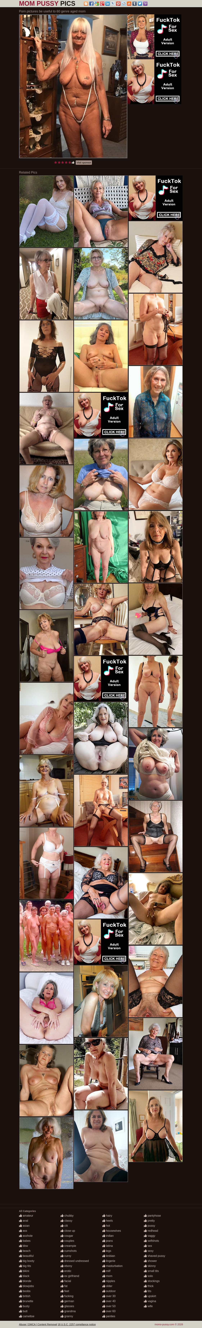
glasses (67, 1306)
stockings (152, 1281)
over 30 (109, 1296)
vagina (150, 1301)
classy (66, 1220)
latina (107, 1245)
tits (147, 1291)
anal (23, 1220)
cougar (67, 1235)
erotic (66, 1270)
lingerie (108, 1260)
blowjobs (26, 1286)
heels (107, 1220)
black (24, 1276)
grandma (68, 1311)
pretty (149, 1220)
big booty (26, 1260)
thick (148, 1286)
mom (107, 1276)
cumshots (69, 1250)
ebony (66, 1265)
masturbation (112, 1265)
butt (23, 1311)
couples (67, 1240)
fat (64, 1286)
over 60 (109, 1311)
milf (106, 1270)
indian (108, 1235)
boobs (25, 1291)
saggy (149, 1235)
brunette (26, 1301)
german (67, 1301)
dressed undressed (75, 1260)
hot (106, 1225)
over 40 (109, 1301)
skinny (150, 1265)
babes (25, 1240)
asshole (26, 1235)
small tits (151, 1270)
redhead (151, 1230)
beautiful (26, 1255)
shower (150, 1260)
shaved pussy (154, 1255)
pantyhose (152, 1215)
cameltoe (26, 1316)
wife (148, 1306)
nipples (108, 1281)
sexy (148, 1250)
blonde (25, 1281)
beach (25, 1250)
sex (148, 1245)
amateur (26, 1215)
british (24, 1296)
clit (64, 1225)
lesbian (108, 1255)
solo (148, 1276)
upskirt (150, 1296)
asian (24, 1225)
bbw (23, 1245)
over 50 (109, 1306)
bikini (24, 1270)
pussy (149, 1225)
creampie (68, 1245)
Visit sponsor (84, 162)
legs (106, 1250)
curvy (66, 1255)
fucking (67, 1296)
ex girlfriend (70, 1276)
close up (68, 1230)
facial (66, 1281)
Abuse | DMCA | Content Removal (38, 1324)
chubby (67, 1215)
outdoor (109, 1291)
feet (65, 1291)
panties (108, 1316)
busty (24, 1306)
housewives (111, 1230)
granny (67, 1316)
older (107, 1286)
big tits (25, 1265)
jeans (107, 1240)
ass (23, 1230)
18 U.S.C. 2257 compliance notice (77, 1324)
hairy (107, 1215)
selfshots (151, 1240)
